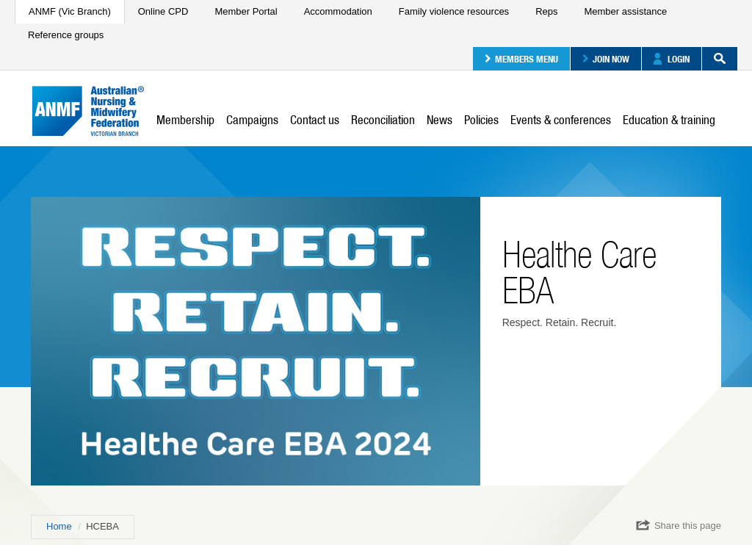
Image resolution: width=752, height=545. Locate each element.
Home (59, 526)
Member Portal (245, 11)
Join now (605, 59)
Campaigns (252, 119)
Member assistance (625, 11)
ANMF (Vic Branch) (70, 11)
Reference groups (66, 34)
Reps (546, 11)
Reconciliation (383, 119)
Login (672, 59)
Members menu (521, 59)
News (439, 119)
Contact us (314, 119)
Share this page (678, 525)
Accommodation (338, 11)
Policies (481, 119)
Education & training (669, 119)
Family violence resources (454, 11)
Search (714, 59)
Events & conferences (560, 119)
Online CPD (163, 11)
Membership (185, 119)
